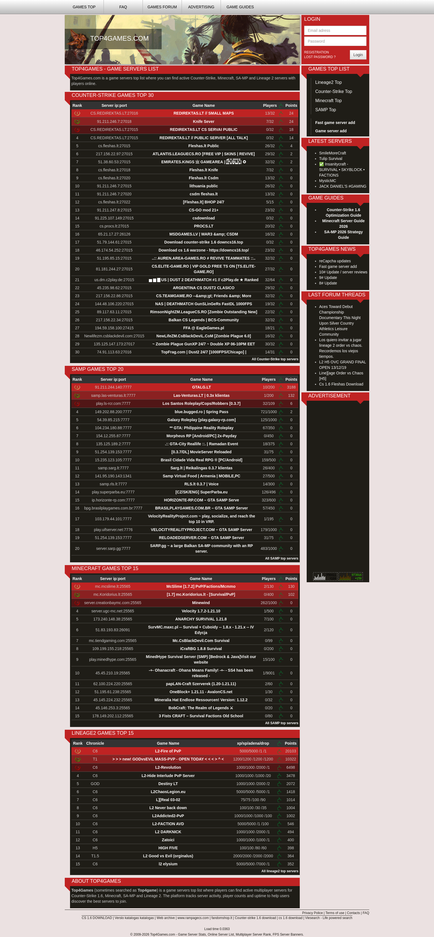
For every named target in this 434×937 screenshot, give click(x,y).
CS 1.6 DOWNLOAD (97, 918)
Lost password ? (320, 57)
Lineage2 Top (328, 82)
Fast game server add (338, 266)
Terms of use (335, 913)
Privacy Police (312, 913)
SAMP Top (325, 109)
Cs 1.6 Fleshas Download (341, 384)
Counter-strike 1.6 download (255, 918)
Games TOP (84, 7)
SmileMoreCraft (332, 153)
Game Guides (240, 7)
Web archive (166, 918)
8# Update (328, 283)
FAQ (123, 7)
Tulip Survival (330, 158)
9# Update (328, 277)
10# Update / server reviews (343, 272)
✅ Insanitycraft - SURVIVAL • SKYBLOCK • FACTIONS (342, 169)
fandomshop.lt (221, 918)
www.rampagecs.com (193, 918)
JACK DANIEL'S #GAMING (342, 186)
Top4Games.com (162, 934)
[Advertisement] (338, 488)
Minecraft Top (328, 100)
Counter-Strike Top (333, 91)
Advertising (201, 7)
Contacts (353, 913)
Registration (316, 52)
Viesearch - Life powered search (328, 918)
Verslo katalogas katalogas (134, 918)
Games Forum (162, 7)
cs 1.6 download (291, 918)
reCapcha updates (335, 261)
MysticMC (327, 180)
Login (358, 55)
